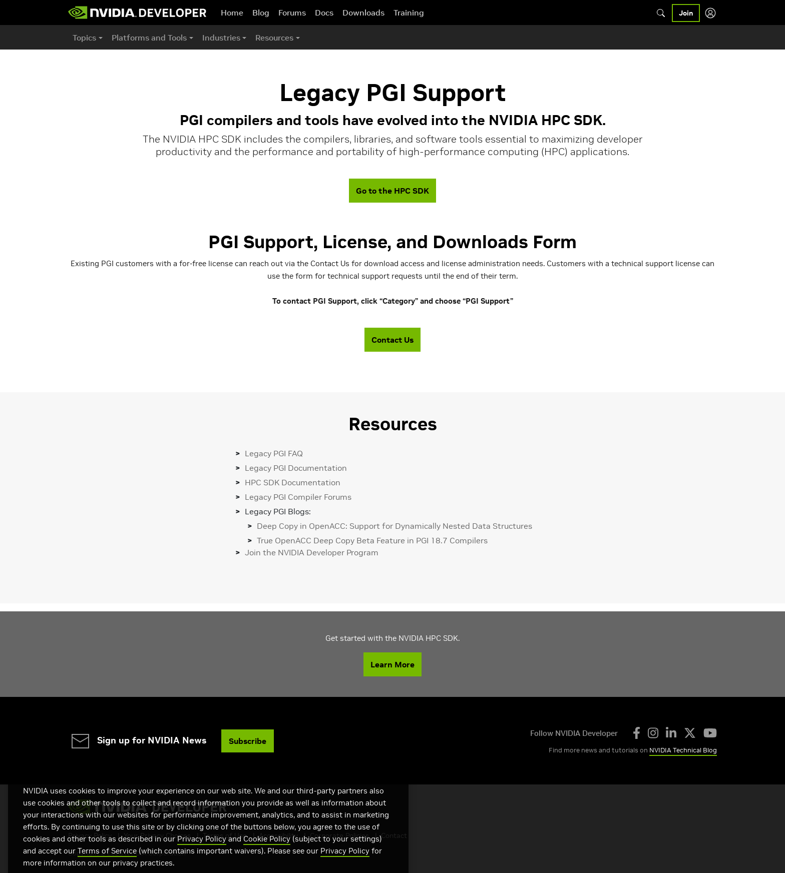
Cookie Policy (266, 850)
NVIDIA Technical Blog (683, 750)
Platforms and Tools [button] (149, 38)
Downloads (363, 13)
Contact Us (392, 340)
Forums (292, 13)
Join (686, 13)
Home (232, 13)
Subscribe (247, 741)
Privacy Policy (201, 850)
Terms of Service (107, 862)
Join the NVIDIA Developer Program (311, 552)
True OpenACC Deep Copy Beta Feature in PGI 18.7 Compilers (372, 540)
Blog (260, 13)
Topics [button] (84, 38)
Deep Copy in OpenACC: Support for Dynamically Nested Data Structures (394, 526)
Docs (324, 13)
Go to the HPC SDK (392, 191)
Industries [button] (221, 38)
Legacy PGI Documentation (296, 468)
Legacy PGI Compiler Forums (298, 497)
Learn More (392, 664)
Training (409, 13)
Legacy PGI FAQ (274, 453)
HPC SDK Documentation (292, 482)
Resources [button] (274, 38)
